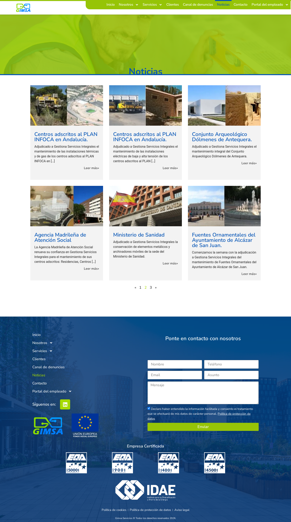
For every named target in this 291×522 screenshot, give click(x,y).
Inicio (110, 4)
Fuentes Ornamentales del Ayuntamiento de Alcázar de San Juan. (223, 240)
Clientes (172, 4)
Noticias (223, 4)
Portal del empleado (270, 4)
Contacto (241, 4)
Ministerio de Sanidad (138, 234)
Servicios (152, 4)
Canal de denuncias (198, 4)
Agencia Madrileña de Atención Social (60, 237)
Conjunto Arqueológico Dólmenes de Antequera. (222, 137)
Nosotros (129, 4)
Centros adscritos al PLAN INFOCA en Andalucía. (65, 137)
